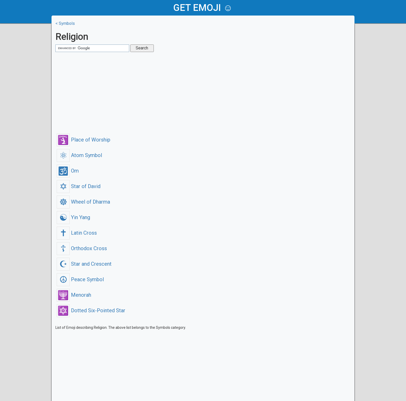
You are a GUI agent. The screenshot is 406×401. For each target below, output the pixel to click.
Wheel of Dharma (83, 202)
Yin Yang (73, 217)
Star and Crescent (84, 264)
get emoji (197, 7)
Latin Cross (77, 233)
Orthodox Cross (82, 248)
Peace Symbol (80, 279)
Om (68, 171)
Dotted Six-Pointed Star (91, 310)
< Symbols (65, 23)
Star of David (78, 186)
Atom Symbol (79, 155)
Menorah (74, 295)
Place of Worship (83, 140)
